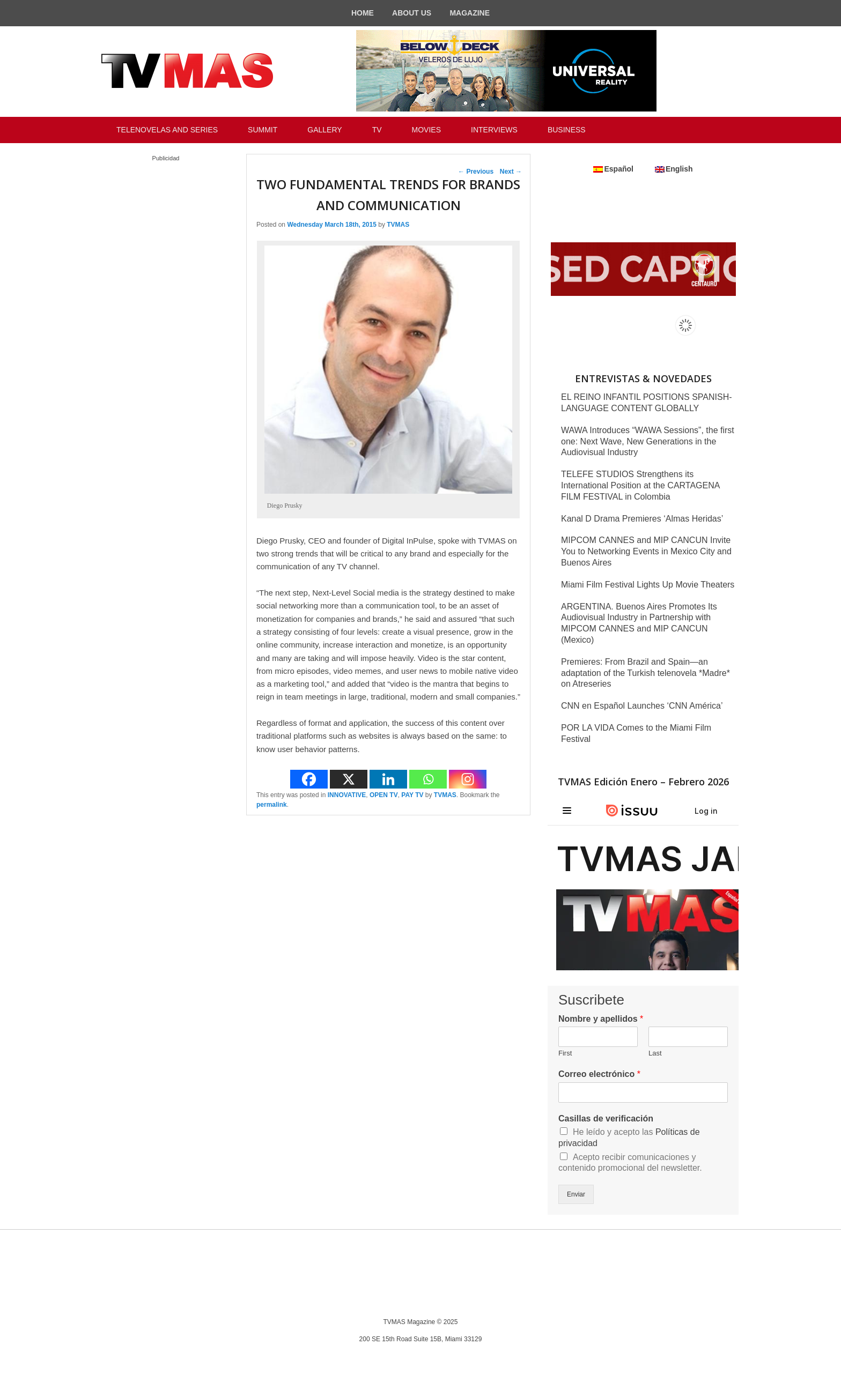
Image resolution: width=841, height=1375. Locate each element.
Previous (475, 171)
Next (511, 171)
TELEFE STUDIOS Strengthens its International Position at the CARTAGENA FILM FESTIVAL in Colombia (640, 485)
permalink (271, 804)
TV (377, 129)
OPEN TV (384, 795)
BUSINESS (567, 129)
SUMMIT (262, 129)
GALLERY (324, 129)
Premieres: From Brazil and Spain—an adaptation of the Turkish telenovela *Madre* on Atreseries (645, 673)
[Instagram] (467, 779)
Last (655, 1053)
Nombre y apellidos (600, 1018)
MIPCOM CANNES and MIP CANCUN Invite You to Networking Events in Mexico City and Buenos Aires (646, 551)
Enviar (576, 1194)
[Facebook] (309, 779)
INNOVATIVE (347, 795)
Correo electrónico (599, 1074)
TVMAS (398, 224)
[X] (348, 779)
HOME (362, 13)
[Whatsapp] (428, 779)
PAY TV (412, 795)
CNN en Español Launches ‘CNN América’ (641, 705)
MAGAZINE (469, 13)
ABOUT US (411, 13)
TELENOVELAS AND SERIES (167, 129)
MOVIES (426, 129)
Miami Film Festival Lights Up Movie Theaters (647, 584)
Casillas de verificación (605, 1118)
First (565, 1053)
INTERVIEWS (494, 129)
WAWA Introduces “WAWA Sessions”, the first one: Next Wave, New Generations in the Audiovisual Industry (647, 441)
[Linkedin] (388, 779)
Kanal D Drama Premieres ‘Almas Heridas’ (642, 518)
